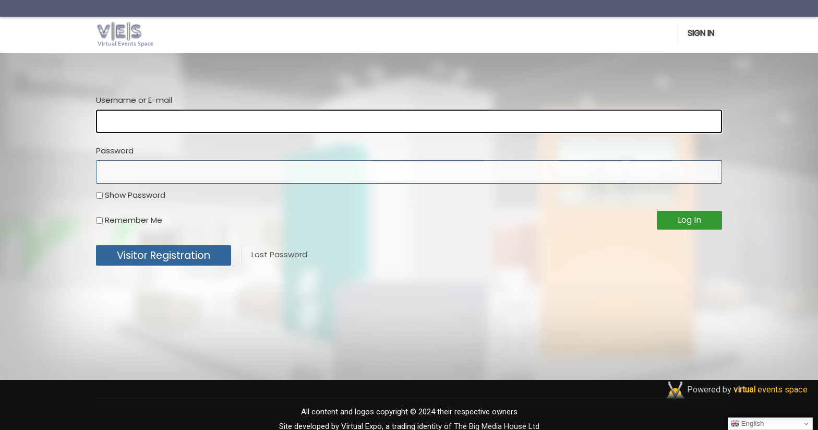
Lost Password (279, 254)
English (747, 424)
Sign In (701, 33)
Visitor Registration (163, 255)
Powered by (747, 390)
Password (115, 150)
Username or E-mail (134, 99)
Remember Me (133, 219)
